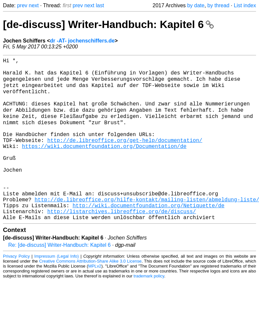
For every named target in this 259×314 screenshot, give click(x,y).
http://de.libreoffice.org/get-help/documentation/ (124, 155)
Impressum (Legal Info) (56, 289)
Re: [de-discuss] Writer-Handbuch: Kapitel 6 (59, 278)
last (100, 5)
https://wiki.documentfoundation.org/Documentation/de (104, 163)
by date (195, 5)
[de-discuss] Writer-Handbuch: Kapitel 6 (108, 24)
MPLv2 (94, 299)
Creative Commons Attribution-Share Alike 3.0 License (90, 294)
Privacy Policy (16, 289)
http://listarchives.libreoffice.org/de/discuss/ (121, 242)
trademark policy (148, 308)
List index (245, 5)
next (34, 5)
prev (22, 5)
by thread (218, 5)
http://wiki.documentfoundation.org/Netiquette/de (148, 235)
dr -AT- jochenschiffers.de (82, 40)
